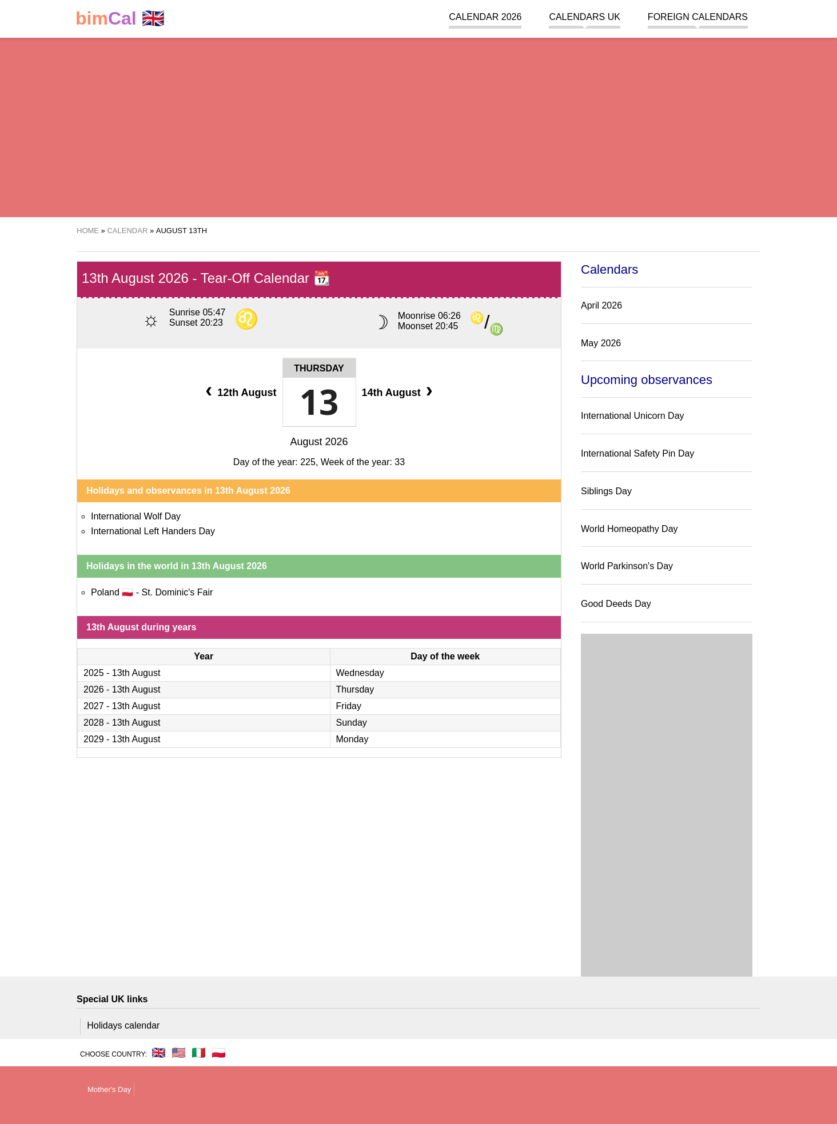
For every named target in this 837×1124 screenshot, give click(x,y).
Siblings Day (606, 491)
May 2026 (601, 343)
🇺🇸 (179, 1052)
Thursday (319, 368)
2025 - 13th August (121, 673)
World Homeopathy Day (629, 529)
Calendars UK (584, 17)
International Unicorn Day (632, 416)
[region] (418, 125)
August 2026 (319, 441)
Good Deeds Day (616, 604)
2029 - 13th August (121, 739)
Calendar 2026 (485, 17)
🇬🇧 (120, 18)
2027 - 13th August (121, 706)
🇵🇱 (219, 1052)
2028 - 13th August (121, 722)
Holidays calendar (123, 1025)
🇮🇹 (199, 1052)
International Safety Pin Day (637, 453)
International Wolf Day (136, 516)
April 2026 (601, 305)
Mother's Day (109, 1089)
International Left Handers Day (153, 531)
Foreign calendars (698, 17)
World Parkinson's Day (627, 566)
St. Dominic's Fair (177, 592)
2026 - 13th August (121, 689)
